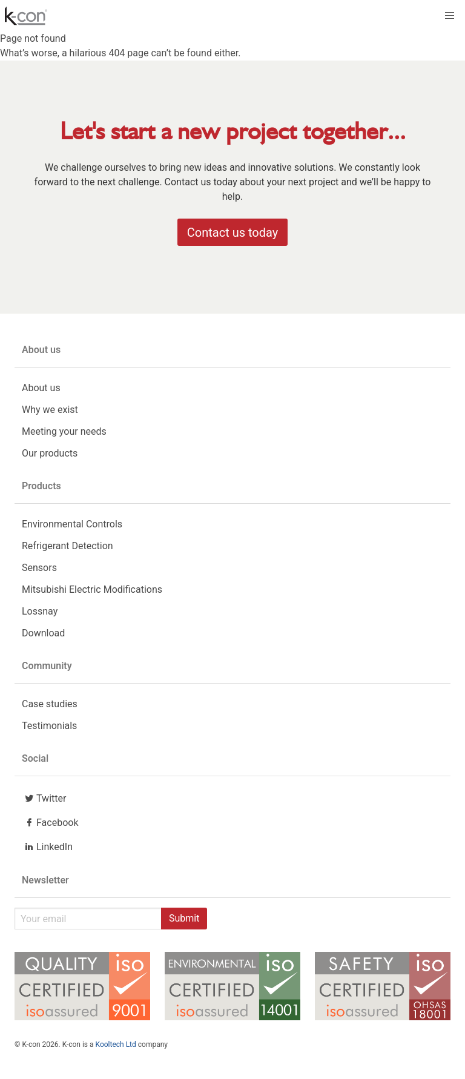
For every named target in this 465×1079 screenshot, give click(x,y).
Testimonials (49, 725)
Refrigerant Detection (67, 546)
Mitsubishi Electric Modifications (92, 589)
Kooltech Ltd (116, 1044)
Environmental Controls (72, 524)
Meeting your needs (64, 431)
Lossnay (40, 611)
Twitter (44, 798)
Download (43, 633)
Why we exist (50, 409)
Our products (50, 453)
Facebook (50, 822)
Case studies (50, 704)
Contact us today (232, 232)
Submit (184, 918)
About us (41, 388)
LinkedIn (47, 846)
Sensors (39, 567)
